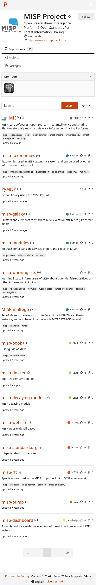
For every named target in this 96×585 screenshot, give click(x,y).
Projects (12, 57)
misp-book (12, 343)
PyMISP (9, 189)
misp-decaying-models (23, 397)
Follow (86, 16)
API (62, 581)
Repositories (19, 49)
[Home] (5, 5)
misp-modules (15, 242)
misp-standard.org (20, 447)
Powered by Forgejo (17, 576)
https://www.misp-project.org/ (47, 40)
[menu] (86, 106)
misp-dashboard (17, 520)
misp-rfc (9, 472)
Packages (13, 66)
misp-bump (13, 502)
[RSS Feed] (69, 16)
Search (70, 105)
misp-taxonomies (18, 155)
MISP (14, 118)
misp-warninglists (19, 272)
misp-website (15, 422)
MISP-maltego (15, 309)
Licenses (52, 581)
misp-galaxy (13, 214)
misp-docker (14, 372)
